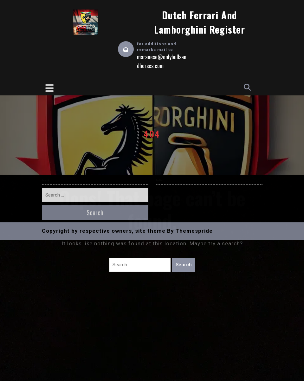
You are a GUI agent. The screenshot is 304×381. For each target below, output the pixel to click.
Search (184, 265)
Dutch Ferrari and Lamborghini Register (199, 22)
